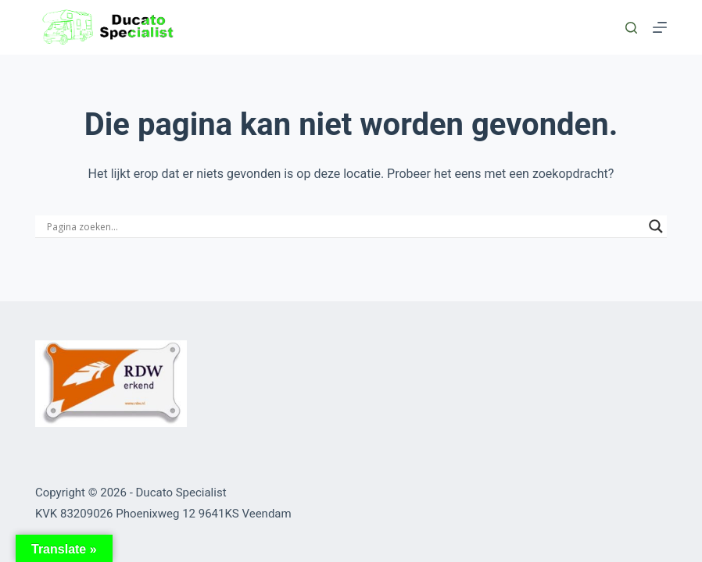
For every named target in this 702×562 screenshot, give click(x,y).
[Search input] (344, 226)
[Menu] (660, 27)
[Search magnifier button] (656, 226)
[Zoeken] (631, 28)
